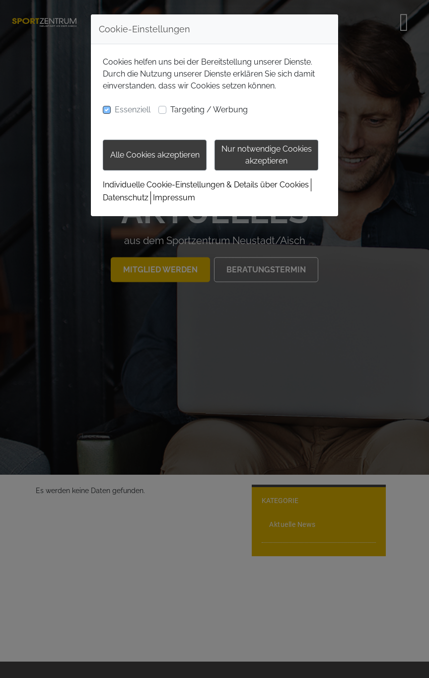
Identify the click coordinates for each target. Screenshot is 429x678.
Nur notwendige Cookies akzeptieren (266, 155)
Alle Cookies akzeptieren (155, 155)
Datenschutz (125, 197)
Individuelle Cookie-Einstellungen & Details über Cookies (206, 184)
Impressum (174, 197)
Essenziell (132, 109)
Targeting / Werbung (209, 109)
